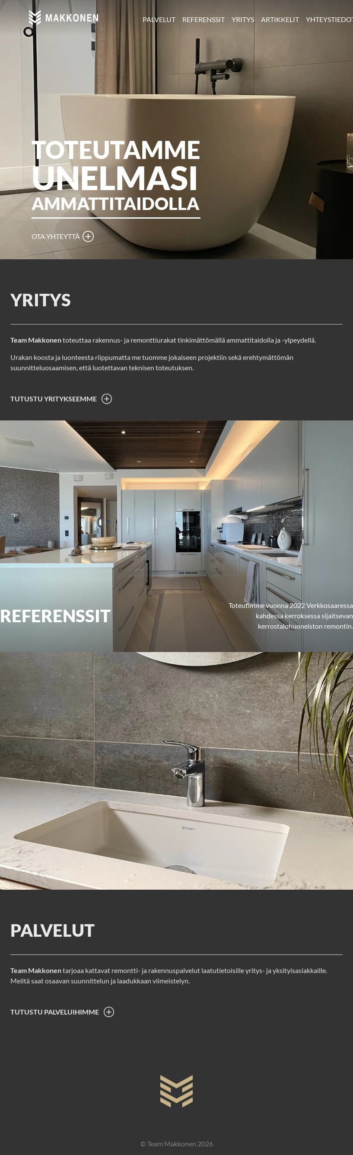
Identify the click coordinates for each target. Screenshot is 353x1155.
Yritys (243, 19)
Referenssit (203, 19)
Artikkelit (280, 19)
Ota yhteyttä (56, 236)
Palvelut (159, 19)
